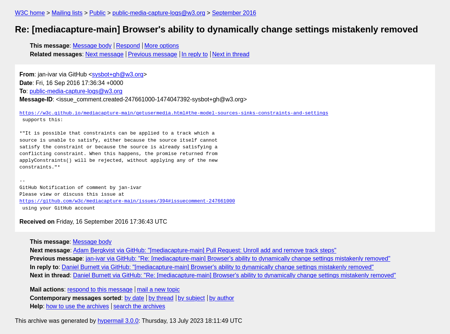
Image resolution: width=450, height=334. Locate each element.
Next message (105, 54)
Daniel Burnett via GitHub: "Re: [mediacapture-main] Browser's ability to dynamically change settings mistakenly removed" (234, 275)
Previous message (152, 54)
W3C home (30, 13)
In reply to (194, 54)
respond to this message (99, 289)
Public (97, 13)
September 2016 (234, 13)
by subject (191, 298)
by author (221, 298)
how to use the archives (77, 306)
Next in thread (230, 54)
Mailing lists (67, 13)
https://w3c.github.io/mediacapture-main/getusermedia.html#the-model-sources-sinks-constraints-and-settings (173, 113)
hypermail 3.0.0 (117, 321)
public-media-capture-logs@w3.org (158, 13)
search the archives (139, 306)
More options (162, 45)
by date (134, 298)
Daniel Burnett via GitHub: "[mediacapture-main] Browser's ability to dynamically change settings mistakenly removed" (217, 267)
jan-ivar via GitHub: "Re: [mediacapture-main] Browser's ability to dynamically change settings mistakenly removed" (238, 258)
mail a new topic (158, 289)
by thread (161, 298)
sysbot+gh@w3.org (117, 74)
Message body (92, 45)
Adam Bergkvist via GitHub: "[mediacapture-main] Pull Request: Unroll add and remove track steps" (204, 250)
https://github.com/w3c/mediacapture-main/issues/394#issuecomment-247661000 (127, 201)
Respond (128, 45)
